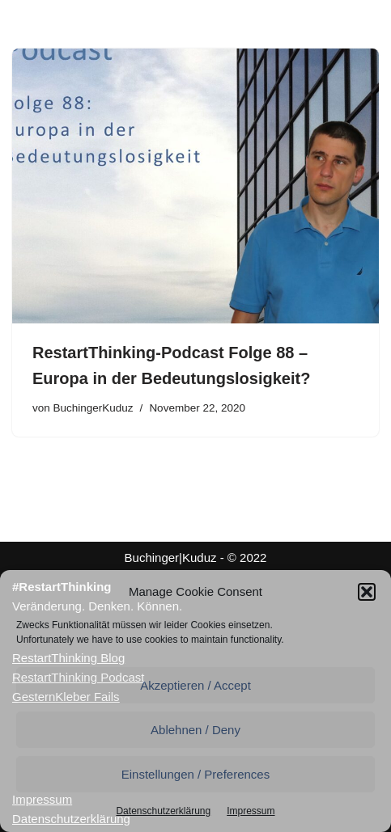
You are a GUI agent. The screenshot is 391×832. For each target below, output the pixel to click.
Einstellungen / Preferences (195, 774)
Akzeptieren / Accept (195, 685)
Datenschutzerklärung (163, 811)
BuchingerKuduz (93, 408)
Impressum (250, 811)
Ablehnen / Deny (195, 730)
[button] (367, 592)
